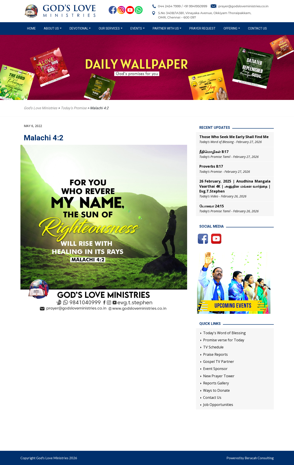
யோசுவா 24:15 (211, 206)
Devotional (79, 28)
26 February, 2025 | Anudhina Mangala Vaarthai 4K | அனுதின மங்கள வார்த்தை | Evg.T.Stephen (234, 186)
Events (136, 28)
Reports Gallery (216, 383)
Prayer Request (202, 28)
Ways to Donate (216, 390)
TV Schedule (213, 347)
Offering (230, 28)
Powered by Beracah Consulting (250, 458)
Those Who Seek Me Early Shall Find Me (234, 136)
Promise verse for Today (223, 340)
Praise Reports (215, 354)
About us (51, 28)
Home (32, 28)
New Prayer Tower (218, 376)
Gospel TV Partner (218, 361)
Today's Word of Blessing (224, 332)
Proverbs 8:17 (211, 166)
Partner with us (166, 28)
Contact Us (257, 28)
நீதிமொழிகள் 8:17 (213, 151)
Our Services (109, 28)
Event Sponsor (215, 368)
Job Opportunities (218, 404)
